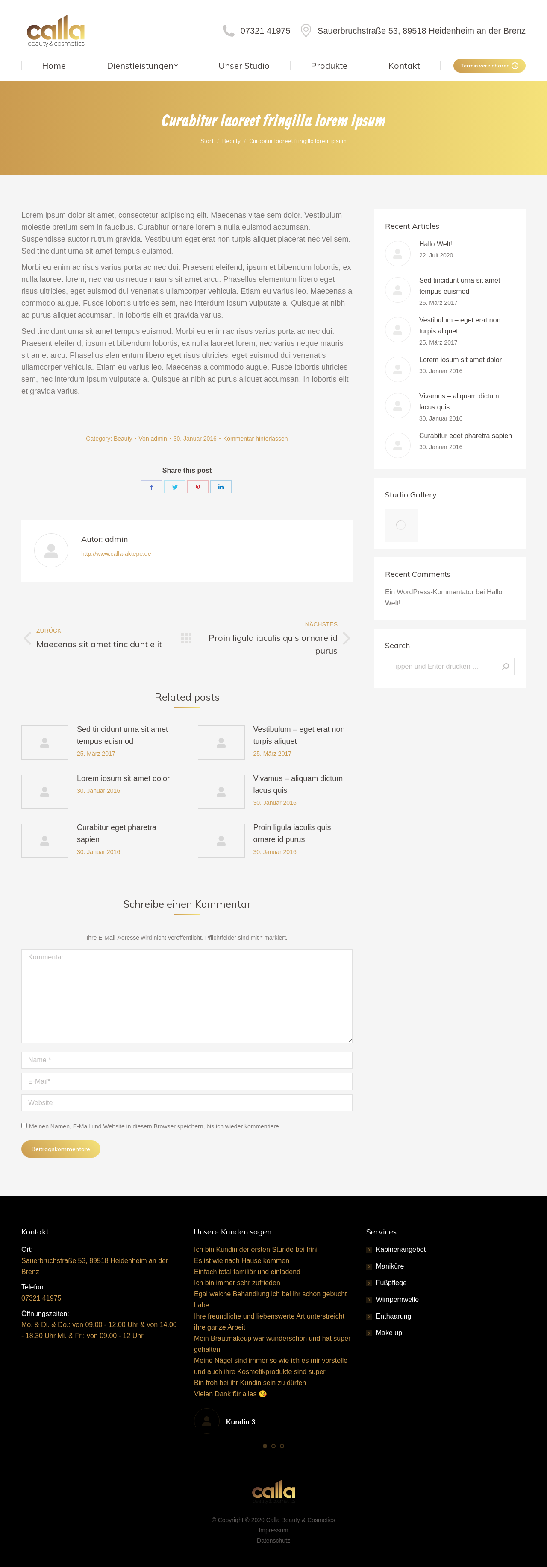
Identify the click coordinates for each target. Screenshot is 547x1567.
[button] (265, 1446)
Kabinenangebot (401, 1249)
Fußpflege (391, 1282)
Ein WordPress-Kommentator (429, 592)
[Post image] (44, 742)
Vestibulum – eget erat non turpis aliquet (299, 735)
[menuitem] (53, 66)
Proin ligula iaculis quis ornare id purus (292, 833)
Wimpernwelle (397, 1299)
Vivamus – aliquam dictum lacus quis (298, 784)
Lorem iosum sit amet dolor (123, 778)
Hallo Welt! (435, 244)
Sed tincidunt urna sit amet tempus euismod (122, 735)
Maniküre (390, 1266)
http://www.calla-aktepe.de (116, 553)
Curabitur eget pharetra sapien (116, 833)
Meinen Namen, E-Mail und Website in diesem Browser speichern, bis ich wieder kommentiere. (155, 1126)
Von (153, 438)
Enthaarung (394, 1316)
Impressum (273, 1530)
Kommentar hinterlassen (255, 438)
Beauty (123, 438)
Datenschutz (273, 1540)
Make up (389, 1332)
